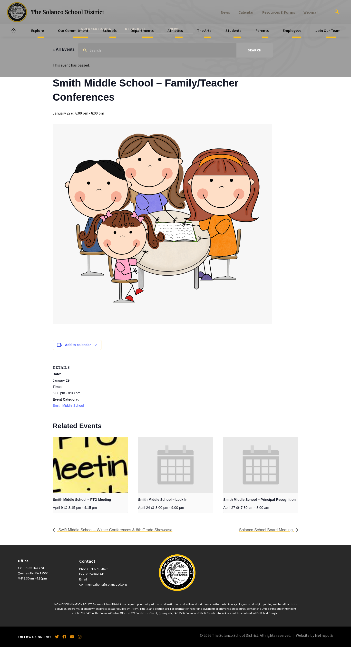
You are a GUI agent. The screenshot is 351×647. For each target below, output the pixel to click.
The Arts (204, 30)
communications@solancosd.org (103, 584)
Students (233, 30)
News (225, 12)
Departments (142, 30)
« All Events (64, 49)
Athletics (175, 30)
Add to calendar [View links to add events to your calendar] (78, 345)
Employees (292, 30)
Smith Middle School (68, 405)
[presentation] (90, 465)
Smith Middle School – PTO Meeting (82, 500)
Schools (110, 30)
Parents (262, 30)
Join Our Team (328, 30)
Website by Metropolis (314, 635)
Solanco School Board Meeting (266, 530)
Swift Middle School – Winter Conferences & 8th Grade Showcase (114, 530)
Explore (37, 30)
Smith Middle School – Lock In (162, 500)
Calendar (246, 12)
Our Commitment (73, 30)
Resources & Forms (278, 12)
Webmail (310, 12)
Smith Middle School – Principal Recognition (259, 500)
